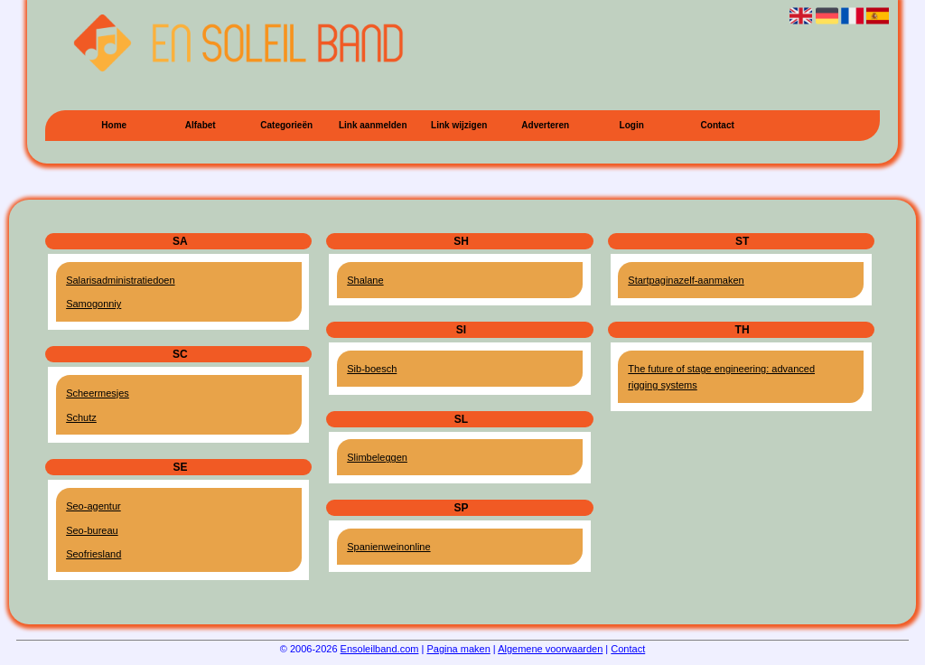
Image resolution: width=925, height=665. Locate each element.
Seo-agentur (93, 506)
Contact (717, 125)
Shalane (365, 280)
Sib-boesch (372, 368)
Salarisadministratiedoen (120, 280)
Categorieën (286, 125)
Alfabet (200, 125)
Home (113, 125)
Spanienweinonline (388, 546)
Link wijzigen (459, 125)
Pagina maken (458, 648)
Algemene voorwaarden (550, 648)
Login (632, 125)
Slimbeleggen (377, 457)
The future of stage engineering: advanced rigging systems (721, 376)
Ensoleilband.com (380, 648)
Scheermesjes (97, 393)
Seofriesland (93, 553)
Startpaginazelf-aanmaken (685, 280)
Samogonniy (93, 303)
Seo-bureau (92, 530)
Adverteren (545, 125)
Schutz (81, 417)
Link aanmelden (373, 125)
